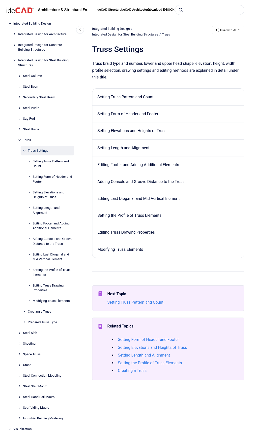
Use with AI (228, 30)
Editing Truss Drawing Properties (48, 288)
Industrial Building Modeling (43, 418)
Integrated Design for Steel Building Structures (43, 62)
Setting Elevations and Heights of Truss (48, 194)
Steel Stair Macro (35, 386)
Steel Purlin (31, 108)
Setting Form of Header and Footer (52, 179)
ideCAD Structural (109, 9)
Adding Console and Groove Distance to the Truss (52, 241)
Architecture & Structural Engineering (64, 9)
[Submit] (181, 10)
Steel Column (32, 76)
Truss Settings (38, 150)
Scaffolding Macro (36, 407)
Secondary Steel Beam (39, 97)
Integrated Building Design (32, 23)
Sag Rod (29, 118)
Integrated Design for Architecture (42, 34)
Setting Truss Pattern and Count (51, 163)
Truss (27, 140)
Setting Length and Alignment (46, 210)
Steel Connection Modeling (42, 375)
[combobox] (209, 10)
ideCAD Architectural (136, 9)
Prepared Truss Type (42, 322)
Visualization (22, 429)
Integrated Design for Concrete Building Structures (40, 47)
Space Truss (32, 354)
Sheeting (29, 343)
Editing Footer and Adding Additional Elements (51, 225)
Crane (27, 365)
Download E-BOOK (161, 9)
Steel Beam (31, 86)
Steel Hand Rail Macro (39, 397)
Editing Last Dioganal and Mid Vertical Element (51, 257)
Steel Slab (30, 333)
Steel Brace (31, 129)
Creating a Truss (39, 311)
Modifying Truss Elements (51, 301)
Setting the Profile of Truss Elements (52, 272)
